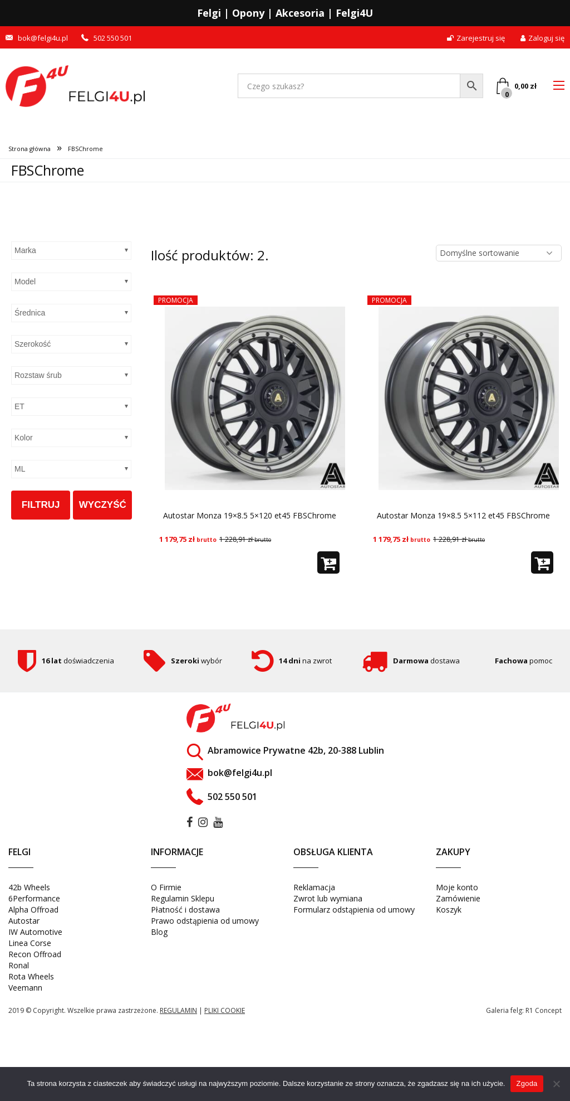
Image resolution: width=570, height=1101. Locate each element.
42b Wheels (29, 890)
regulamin (178, 1013)
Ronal (18, 968)
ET (19, 406)
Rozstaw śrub (38, 375)
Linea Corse (29, 946)
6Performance (34, 901)
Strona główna (29, 148)
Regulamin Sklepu (182, 901)
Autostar (24, 924)
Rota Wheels (31, 979)
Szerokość (32, 343)
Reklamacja (314, 890)
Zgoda (526, 1083)
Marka (25, 250)
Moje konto (457, 890)
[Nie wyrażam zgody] (556, 1083)
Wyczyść (102, 504)
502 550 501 (113, 38)
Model (25, 281)
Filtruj (41, 504)
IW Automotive (35, 935)
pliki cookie (224, 1013)
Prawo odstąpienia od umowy (205, 924)
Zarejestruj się (476, 38)
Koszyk (448, 913)
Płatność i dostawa (185, 913)
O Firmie (166, 890)
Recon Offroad (34, 957)
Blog (159, 935)
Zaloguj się (542, 38)
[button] (328, 566)
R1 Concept (543, 1013)
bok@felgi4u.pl (43, 38)
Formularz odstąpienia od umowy (354, 913)
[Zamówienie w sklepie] (499, 253)
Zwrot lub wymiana (327, 901)
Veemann (25, 991)
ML (19, 468)
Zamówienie (458, 901)
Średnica (29, 312)
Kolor (23, 437)
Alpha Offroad (33, 913)
